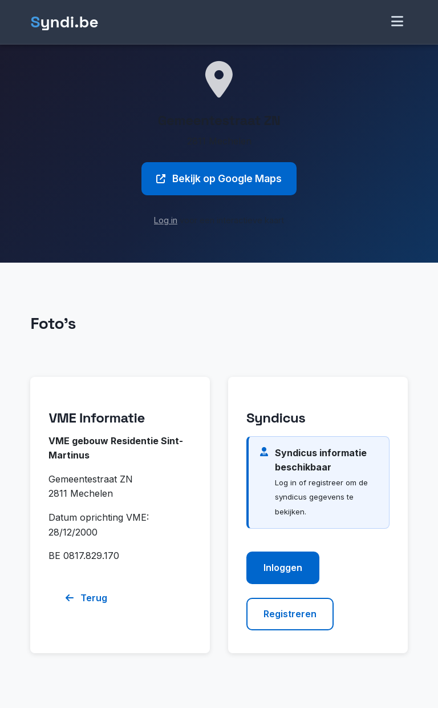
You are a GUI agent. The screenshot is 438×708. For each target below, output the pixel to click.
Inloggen (282, 567)
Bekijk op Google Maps (219, 178)
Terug (86, 598)
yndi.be (64, 22)
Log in (165, 220)
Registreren (290, 614)
